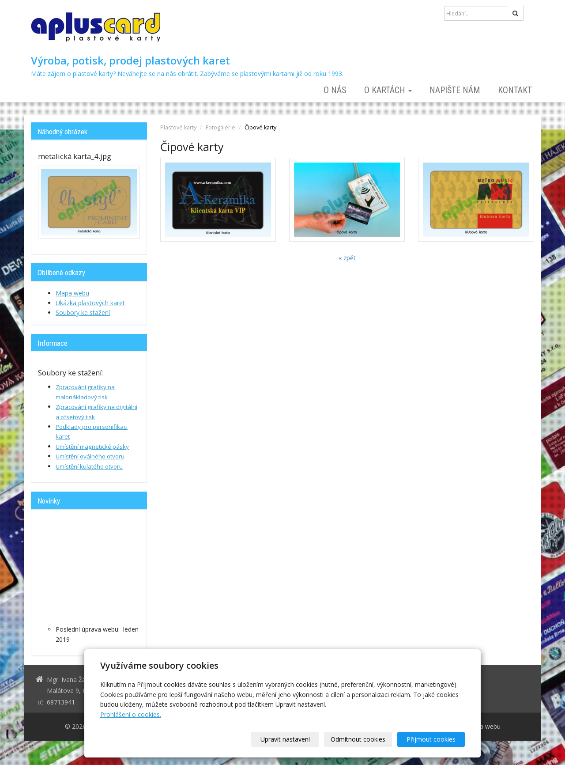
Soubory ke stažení (83, 312)
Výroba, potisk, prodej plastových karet (130, 60)
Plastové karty (178, 127)
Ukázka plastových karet (90, 303)
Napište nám (454, 90)
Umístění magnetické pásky (92, 447)
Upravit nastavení (285, 739)
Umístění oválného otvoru (90, 456)
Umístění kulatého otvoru (89, 466)
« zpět (347, 258)
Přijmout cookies (431, 739)
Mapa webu (72, 293)
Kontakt (515, 90)
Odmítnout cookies (358, 739)
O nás (335, 90)
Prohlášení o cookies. (130, 714)
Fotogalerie (220, 127)
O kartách (388, 90)
